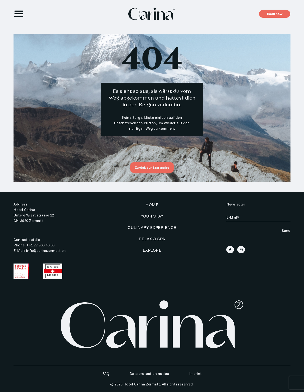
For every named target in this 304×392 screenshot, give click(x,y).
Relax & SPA (152, 238)
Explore (152, 250)
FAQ (105, 373)
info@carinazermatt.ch (46, 250)
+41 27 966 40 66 (41, 245)
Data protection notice (149, 373)
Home (151, 204)
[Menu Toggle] (19, 14)
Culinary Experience (152, 227)
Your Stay (152, 216)
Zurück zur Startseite (152, 167)
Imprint (195, 373)
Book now (274, 14)
